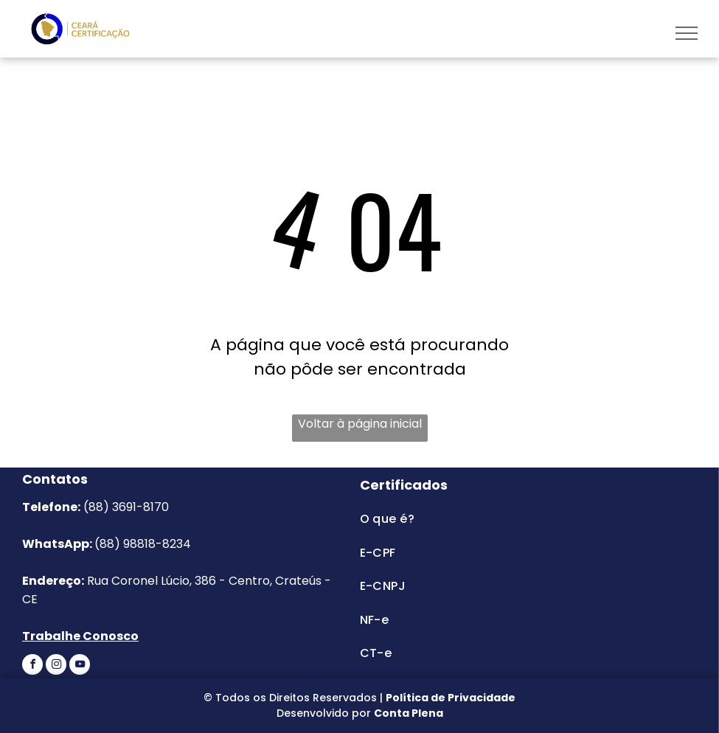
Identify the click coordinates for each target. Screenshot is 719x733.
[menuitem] (495, 518)
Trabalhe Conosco (80, 636)
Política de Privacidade (450, 697)
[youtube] (79, 666)
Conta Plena (408, 713)
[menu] (686, 33)
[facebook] (32, 666)
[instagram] (56, 666)
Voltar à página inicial (360, 423)
